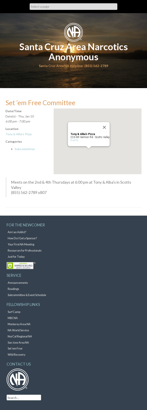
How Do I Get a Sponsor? (22, 238)
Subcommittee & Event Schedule (27, 295)
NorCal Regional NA (20, 336)
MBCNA (13, 318)
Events (74, 140)
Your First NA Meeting (21, 244)
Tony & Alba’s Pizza (18, 134)
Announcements (18, 282)
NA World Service (18, 330)
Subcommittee (25, 149)
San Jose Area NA (18, 342)
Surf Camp (14, 312)
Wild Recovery (16, 354)
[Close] (104, 127)
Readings (13, 289)
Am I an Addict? (17, 232)
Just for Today (16, 256)
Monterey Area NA (19, 324)
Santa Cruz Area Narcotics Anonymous (73, 51)
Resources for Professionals (25, 250)
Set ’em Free (15, 348)
